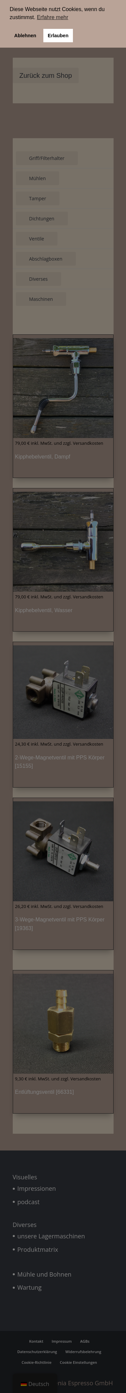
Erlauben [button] (58, 35)
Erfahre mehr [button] (52, 17)
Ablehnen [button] (25, 35)
